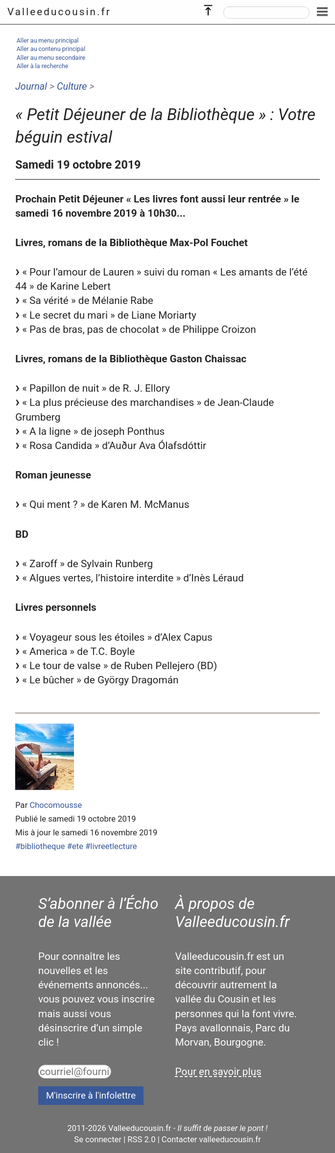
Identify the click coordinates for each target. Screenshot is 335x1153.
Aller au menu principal (48, 40)
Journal (31, 86)
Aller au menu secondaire (51, 57)
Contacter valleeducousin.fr (211, 1139)
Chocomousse (55, 805)
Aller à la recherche (43, 66)
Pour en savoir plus (218, 1072)
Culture (72, 86)
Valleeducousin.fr (59, 12)
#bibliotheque (40, 846)
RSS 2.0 (141, 1139)
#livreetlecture (111, 846)
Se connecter (97, 1139)
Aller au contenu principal (51, 48)
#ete (75, 846)
